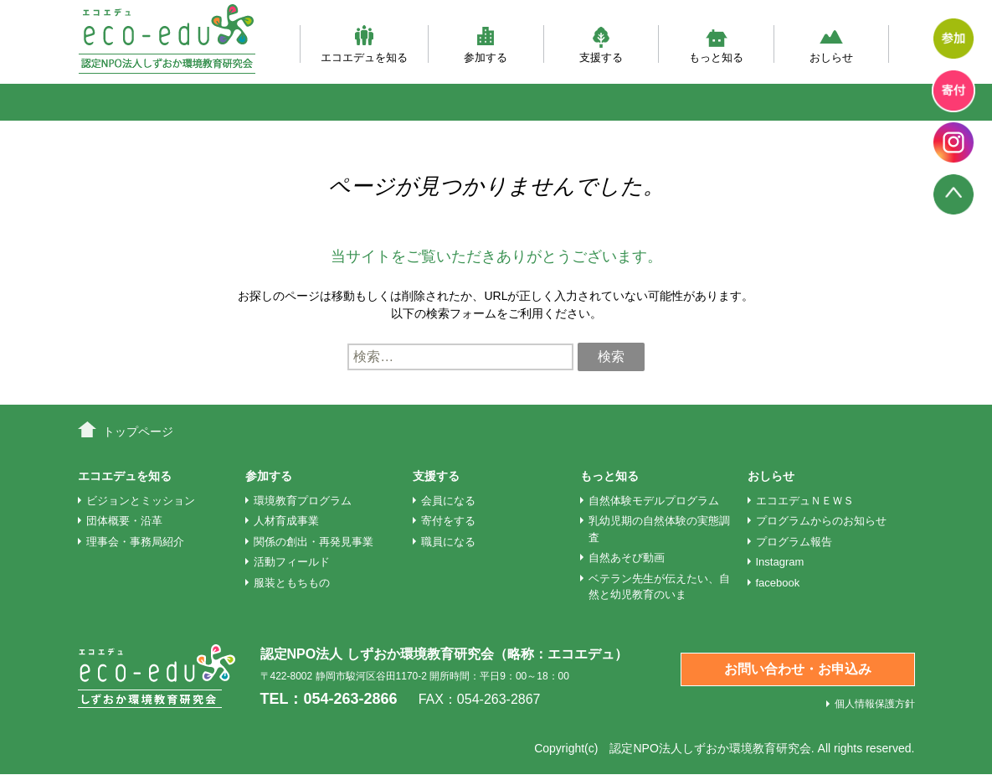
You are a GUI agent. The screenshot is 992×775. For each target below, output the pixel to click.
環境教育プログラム (303, 500)
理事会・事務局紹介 (135, 541)
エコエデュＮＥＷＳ (805, 500)
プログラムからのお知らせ (821, 520)
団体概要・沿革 (124, 520)
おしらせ (831, 44)
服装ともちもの (292, 582)
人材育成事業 (286, 520)
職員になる (448, 541)
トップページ (138, 431)
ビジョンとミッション (140, 500)
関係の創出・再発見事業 (313, 541)
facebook (778, 582)
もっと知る (716, 44)
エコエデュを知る (364, 44)
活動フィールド (292, 561)
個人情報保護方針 (875, 704)
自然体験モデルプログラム (654, 500)
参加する (485, 44)
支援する (601, 44)
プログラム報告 (794, 541)
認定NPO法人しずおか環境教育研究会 (709, 748)
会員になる (448, 500)
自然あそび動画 (627, 557)
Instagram (780, 561)
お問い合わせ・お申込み (797, 669)
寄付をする (448, 520)
